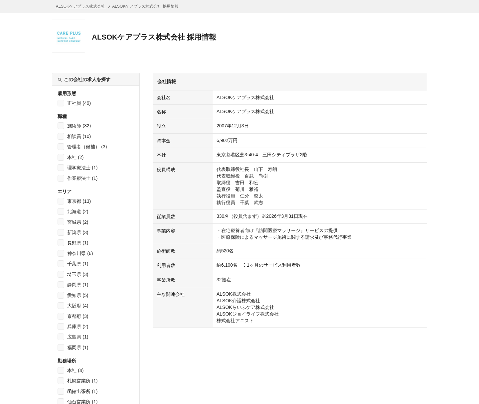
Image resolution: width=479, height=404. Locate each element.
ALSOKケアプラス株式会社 (81, 6)
